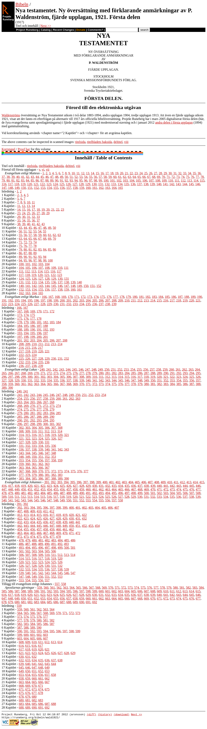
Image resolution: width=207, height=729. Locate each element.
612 (178, 591)
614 (191, 591)
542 (17, 500)
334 (49, 380)
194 (23, 300)
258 (158, 369)
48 (56, 177)
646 (198, 595)
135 (126, 184)
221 (197, 300)
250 (106, 369)
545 (36, 500)
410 (169, 482)
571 (117, 587)
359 (10, 384)
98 (95, 180)
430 (94, 485)
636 (133, 595)
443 (178, 485)
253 (126, 369)
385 (178, 384)
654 (49, 598)
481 (23, 493)
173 (89, 296)
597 (81, 591)
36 (199, 173)
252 (119, 369)
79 (3, 180)
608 (152, 591)
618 (17, 595)
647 (4, 598)
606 (139, 591)
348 (139, 380)
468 (139, 489)
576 (149, 587)
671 (159, 598)
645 (191, 595)
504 (172, 493)
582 (188, 587)
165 (120, 187)
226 (29, 304)
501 (152, 493)
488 (68, 493)
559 (39, 587)
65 (139, 177)
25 (145, 173)
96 (85, 180)
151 (29, 187)
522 (88, 496)
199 (55, 300)
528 (126, 496)
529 (133, 496)
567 (91, 587)
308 (81, 376)
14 (92, 173)
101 (112, 180)
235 (88, 304)
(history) (105, 715)
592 (49, 591)
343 (107, 380)
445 (191, 485)
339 (81, 380)
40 (17, 177)
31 (174, 173)
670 (152, 598)
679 (10, 602)
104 (131, 180)
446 (198, 485)
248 (93, 369)
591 (42, 591)
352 (165, 380)
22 (131, 173)
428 (81, 485)
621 (36, 595)
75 (187, 177)
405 (137, 482)
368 (68, 384)
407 (150, 482)
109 (164, 180)
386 (185, 384)
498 (133, 493)
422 (42, 485)
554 (94, 500)
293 (185, 373)
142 (171, 184)
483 (36, 493)
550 (68, 500)
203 (81, 300)
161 (94, 187)
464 (114, 489)
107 (151, 180)
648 (10, 598)
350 (152, 380)
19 (116, 173)
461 (94, 489)
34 (189, 173)
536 (178, 496)
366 (55, 384)
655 (55, 598)
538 (191, 496)
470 (152, 489)
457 (68, 489)
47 (51, 177)
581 (182, 587)
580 (175, 587)
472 (165, 489)
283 (120, 373)
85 (32, 180)
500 (146, 493)
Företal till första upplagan (19, 169)
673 (172, 598)
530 (139, 496)
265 (4, 373)
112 (183, 180)
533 (159, 496)
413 (188, 482)
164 (114, 187)
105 (138, 180)
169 (63, 296)
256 (145, 369)
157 (68, 187)
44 (37, 177)
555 (101, 500)
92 (66, 180)
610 (165, 591)
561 (52, 587)
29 (165, 173)
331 (29, 380)
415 (201, 482)
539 (197, 496)
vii (47, 169)
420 (29, 485)
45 (42, 177)
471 (159, 489)
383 (165, 384)
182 (147, 296)
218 (178, 300)
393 (59, 482)
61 (119, 177)
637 (139, 595)
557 (114, 500)
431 (101, 485)
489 (75, 493)
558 (120, 500)
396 (79, 482)
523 (94, 496)
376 (120, 384)
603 (120, 591)
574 (136, 587)
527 (120, 496)
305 (62, 376)
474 (178, 489)
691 (88, 602)
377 (127, 384)
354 (178, 380)
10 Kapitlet (9, 227)
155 (55, 187)
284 (127, 373)
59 (110, 177)
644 (185, 595)
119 (23, 184)
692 (94, 602)
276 (75, 373)
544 (29, 500)
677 (198, 598)
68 (153, 177)
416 (4, 485)
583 (194, 587)
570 (110, 587)
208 (114, 300)
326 (197, 376)
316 (133, 376)
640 (159, 595)
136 (133, 184)
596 (75, 591)
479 (10, 493)
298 (17, 376)
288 (152, 373)
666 (127, 598)
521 (81, 496)
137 (139, 184)
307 (75, 376)
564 (72, 587)
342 (101, 380)
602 (114, 591)
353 (172, 380)
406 (143, 482)
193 (17, 300)
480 (17, 493)
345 (120, 380)
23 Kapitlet (9, 275)
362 (29, 384)
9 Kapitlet (8, 224)
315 (126, 376)
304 (55, 376)
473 (172, 489)
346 (127, 380)
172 (83, 296)
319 (152, 376)
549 (62, 500)
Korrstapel (8, 149)
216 (165, 300)
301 (36, 376)
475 (185, 489)
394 (66, 482)
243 (61, 369)
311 (101, 376)
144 (184, 184)
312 (107, 376)
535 (172, 496)
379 (139, 384)
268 (23, 373)
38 (8, 177)
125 (61, 184)
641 (165, 595)
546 (42, 500)
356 (191, 380)
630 (94, 595)
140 (158, 184)
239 (114, 304)
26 (150, 173)
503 (165, 493)
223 (10, 304)
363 (36, 384)
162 (101, 187)
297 (10, 376)
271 (42, 373)
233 (75, 304)
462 (101, 489)
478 (4, 493)
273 (55, 373)
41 (22, 177)
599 (94, 591)
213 (146, 300)
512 (23, 496)
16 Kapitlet (9, 249)
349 (146, 380)
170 (70, 296)
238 (107, 304)
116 (4, 184)
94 (76, 180)
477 (198, 489)
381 (152, 384)
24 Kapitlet (9, 278)
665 (120, 598)
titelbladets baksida (99, 142)
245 (74, 369)
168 (57, 296)
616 (4, 595)
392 (53, 482)
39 (13, 177)
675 (185, 598)
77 (197, 177)
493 (101, 493)
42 (27, 177)
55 (90, 177)
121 (36, 184)
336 (62, 380)
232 (68, 304)
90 (56, 180)
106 (144, 180)
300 (29, 376)
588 (23, 591)
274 (62, 373)
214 (152, 300)
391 (46, 482)
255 (139, 369)
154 (49, 187)
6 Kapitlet (8, 213)
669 (146, 598)
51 (71, 177)
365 (49, 384)
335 (55, 380)
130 (94, 184)
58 (105, 177)
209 (120, 300)
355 (185, 380)
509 (4, 496)
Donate (80, 29)
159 (81, 187)
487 (62, 493)
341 (94, 380)
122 (42, 184)
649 (17, 598)
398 (92, 482)
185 (167, 296)
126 (68, 184)
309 (88, 376)
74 (182, 177)
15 (97, 173)
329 (17, 380)
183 (154, 296)
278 (88, 373)
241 (48, 369)
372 (94, 384)
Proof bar (24, 149)
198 (49, 300)
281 (107, 373)
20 (121, 173)
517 (55, 496)
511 (17, 496)
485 (49, 493)
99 (100, 180)
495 (114, 493)
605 (133, 591)
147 (4, 187)
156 (62, 187)
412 (182, 482)
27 (155, 173)
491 (88, 493)
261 (177, 369)
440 (159, 485)
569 (104, 587)
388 (198, 384)
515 (42, 496)
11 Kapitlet (9, 231)
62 (124, 177)
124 (55, 184)
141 (165, 184)
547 (49, 500)
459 (81, 489)
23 (136, 173)
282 (114, 373)
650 (23, 598)
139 (152, 184)
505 (178, 493)
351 (159, 380)
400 (104, 482)
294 (191, 373)
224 (17, 304)
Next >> (45, 25)
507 (191, 493)
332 (36, 380)
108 (157, 180)
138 (146, 184)
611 (172, 591)
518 (62, 496)
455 (55, 489)
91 (61, 180)
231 (62, 304)
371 (88, 384)
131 (100, 184)
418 (17, 485)
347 (133, 380)
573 (130, 587)
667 (133, 598)
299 (23, 376)
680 (17, 602)
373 (101, 384)
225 (23, 304)
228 (42, 304)
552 (81, 500)
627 (75, 595)
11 (77, 173)
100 (106, 180)
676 (191, 598)
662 (101, 598)
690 (81, 602)
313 (113, 376)
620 (29, 595)
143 (178, 184)
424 (55, 485)
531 (146, 496)
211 (133, 300)
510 (10, 496)
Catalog (46, 29)
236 (94, 304)
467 (133, 489)
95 (80, 180)
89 (51, 180)
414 (195, 482)
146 (197, 184)
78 (202, 177)
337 (68, 380)
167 (50, 296)
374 (107, 384)
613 (185, 591)
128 (81, 184)
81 (13, 180)
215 (159, 300)
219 (185, 300)
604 (127, 591)
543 (23, 500)
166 (44, 296)
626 (68, 595)
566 (84, 587)
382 (159, 384)
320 (159, 376)
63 (129, 177)
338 (75, 380)
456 (62, 489)
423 (49, 485)
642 (172, 595)
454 (49, 489)
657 (68, 598)
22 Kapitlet (9, 271)
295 (198, 373)
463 (107, 489)
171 (76, 296)
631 (101, 595)
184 (160, 296)
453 (42, 489)
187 (180, 296)
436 (133, 485)
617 (10, 595)
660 (88, 598)
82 (17, 180)
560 (46, 587)
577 (156, 587)
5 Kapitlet (8, 209)
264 (197, 369)
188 (186, 296)
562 (59, 587)
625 (62, 595)
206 (101, 300)
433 (114, 485)
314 (120, 376)
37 (3, 177)
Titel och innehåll (13, 166)
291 (172, 373)
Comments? (95, 29)
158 (75, 187)
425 (62, 485)
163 (107, 187)
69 (158, 177)
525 (107, 496)
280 (101, 373)
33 (184, 173)
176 (109, 296)
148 (10, 187)
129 (87, 184)
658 (75, 598)
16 (102, 173)
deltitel (118, 142)
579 (169, 587)
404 (130, 482)
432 (107, 485)
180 (134, 296)
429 (88, 485)
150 (23, 187)
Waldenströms (11, 115)
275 (68, 373)
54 (85, 177)
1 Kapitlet (8, 195)
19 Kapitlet (9, 260)
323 (178, 376)
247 (87, 369)
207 (107, 300)
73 (178, 177)
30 (170, 173)
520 (75, 496)
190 (199, 296)
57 (100, 177)
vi (43, 169)
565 (78, 587)
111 (176, 180)
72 (173, 177)
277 (81, 373)
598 (88, 591)
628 (81, 595)
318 (146, 376)
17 (107, 173)
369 (75, 384)
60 (114, 177)
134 (120, 184)
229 (49, 304)
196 (36, 300)
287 (146, 373)
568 (97, 587)
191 (4, 300)
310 (94, 376)
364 (42, 384)
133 (113, 184)
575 (143, 587)
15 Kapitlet (9, 246)
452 (36, 489)
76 (192, 177)
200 (62, 300)
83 (22, 180)
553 (88, 500)
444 (185, 485)
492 (94, 493)
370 (81, 384)
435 (127, 485)
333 (42, 380)
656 (62, 598)
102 (118, 180)
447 (4, 489)
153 (42, 187)
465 (120, 489)
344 (114, 380)
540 (4, 500)
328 (10, 380)
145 (191, 184)
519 (68, 496)
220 (191, 300)
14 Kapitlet (9, 242)
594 (62, 591)
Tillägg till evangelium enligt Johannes (27, 584)
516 (49, 496)
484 (42, 493)
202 (75, 300)
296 (4, 376)
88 (47, 180)
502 (159, 493)
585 (4, 591)
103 (125, 180)
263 (190, 369)
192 (10, 300)
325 (191, 376)
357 (198, 380)
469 (146, 489)
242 (55, 369)
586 (10, 591)
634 (120, 595)
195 (29, 300)
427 (75, 485)
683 (36, 602)
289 (159, 373)
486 (55, 493)
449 (17, 489)
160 (88, 187)
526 (113, 496)
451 (29, 489)
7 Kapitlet (8, 216)
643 (178, 595)
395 (72, 482)
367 (62, 384)
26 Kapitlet (9, 286)
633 (114, 595)
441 (165, 485)
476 (191, 489)
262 (184, 369)
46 (47, 177)
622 (42, 595)
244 (67, 369)
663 (107, 598)
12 (82, 173)
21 (126, 173)
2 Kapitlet (8, 198)
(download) (121, 715)
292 (178, 373)
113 (189, 180)
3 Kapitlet (8, 202)
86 (37, 180)
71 (168, 177)
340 (88, 380)
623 (49, 595)
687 (62, 602)
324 (185, 376)
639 (152, 595)
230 (55, 304)
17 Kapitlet (9, 253)
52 (76, 177)
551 (75, 500)
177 (115, 296)
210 (127, 300)
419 (23, 485)
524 (100, 496)
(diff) (91, 715)
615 (197, 591)
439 (152, 485)
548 (55, 500)
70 (163, 177)
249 (100, 369)
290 (165, 373)
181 (141, 296)
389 (4, 387)
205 (94, 300)
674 (178, 598)
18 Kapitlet (9, 256)
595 (68, 591)
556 (107, 500)
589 (29, 591)
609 (159, 591)
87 (42, 180)
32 (179, 173)
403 (124, 482)
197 (42, 300)
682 (29, 602)
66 (144, 177)
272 (49, 373)
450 (23, 489)
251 (113, 369)
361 (23, 384)
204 (88, 300)
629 (88, 595)
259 (165, 369)
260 (171, 369)
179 (128, 296)
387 (191, 384)
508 (198, 493)
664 (114, 598)
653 (42, 598)
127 (74, 184)
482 (29, 493)
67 (148, 177)
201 (68, 300)
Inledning (8, 191)
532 (152, 496)
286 (139, 373)
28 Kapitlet (9, 293)
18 (111, 173)
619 (23, 595)
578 (162, 587)
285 (133, 373)
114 (195, 180)
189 (193, 296)
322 (172, 376)
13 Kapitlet (9, 238)
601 (107, 591)
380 (146, 384)
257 (152, 369)
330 (23, 380)
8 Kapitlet (8, 220)
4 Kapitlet (8, 206)
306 (68, 376)
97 (90, 180)
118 (16, 184)
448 (10, 489)
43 (32, 177)
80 (8, 180)
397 (85, 482)
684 (42, 602)
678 (4, 602)
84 (27, 180)
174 (96, 296)
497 (127, 493)
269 (29, 373)
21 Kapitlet (9, 267)
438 (146, 485)
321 (165, 376)
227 (36, 304)
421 (36, 485)
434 (120, 485)
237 (101, 304)
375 (114, 384)
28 (160, 173)
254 (132, 369)
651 (29, 598)
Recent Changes (63, 29)
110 (170, 180)
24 (141, 173)
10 (73, 173)
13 (87, 173)
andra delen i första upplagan (174, 122)
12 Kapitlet (9, 235)
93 (71, 180)
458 (75, 489)
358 (4, 384)
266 (10, 373)
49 (61, 177)
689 (75, 602)
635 (127, 595)
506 (185, 493)
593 (55, 591)
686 (55, 602)
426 (68, 485)
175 (102, 296)
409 (163, 482)
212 (139, 300)
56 (95, 177)
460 (88, 489)
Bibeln (21, 4)
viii (126, 142)
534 (165, 496)
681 (23, 602)
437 (139, 485)
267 (17, 373)
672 (165, 598)
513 (29, 496)
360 (17, 384)
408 (156, 482)
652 (36, 598)
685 (49, 602)
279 (94, 373)
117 (10, 184)
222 (4, 304)
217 (172, 300)
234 (81, 304)
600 (101, 591)
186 (173, 296)
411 (176, 482)
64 (134, 177)
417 (10, 485)
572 (123, 587)
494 (107, 493)
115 (202, 180)
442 (172, 485)
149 (17, 187)
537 (185, 496)
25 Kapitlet (9, 282)
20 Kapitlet (9, 264)
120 (29, 184)
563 (65, 587)
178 (121, 296)
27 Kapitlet (9, 289)
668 (139, 598)
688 (68, 602)
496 (120, 493)
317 (139, 376)
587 (17, 591)
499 (139, 493)
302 (42, 376)
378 (133, 384)
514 (36, 496)
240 (42, 369)
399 (98, 482)
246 (80, 369)
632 (107, 595)
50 (66, 177)
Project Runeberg (27, 29)
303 (49, 376)
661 (94, 598)
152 (36, 187)
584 (201, 587)
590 (36, 591)
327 (4, 380)
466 (127, 489)
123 (48, 184)
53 (80, 177)
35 (194, 173)
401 (111, 482)
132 (107, 184)
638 (146, 595)
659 (81, 598)
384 (172, 384)
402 (117, 482)
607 (146, 591)
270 (36, 373)
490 (81, 493)
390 (10, 387)
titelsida (80, 142)
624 (55, 595)
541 (10, 500)
